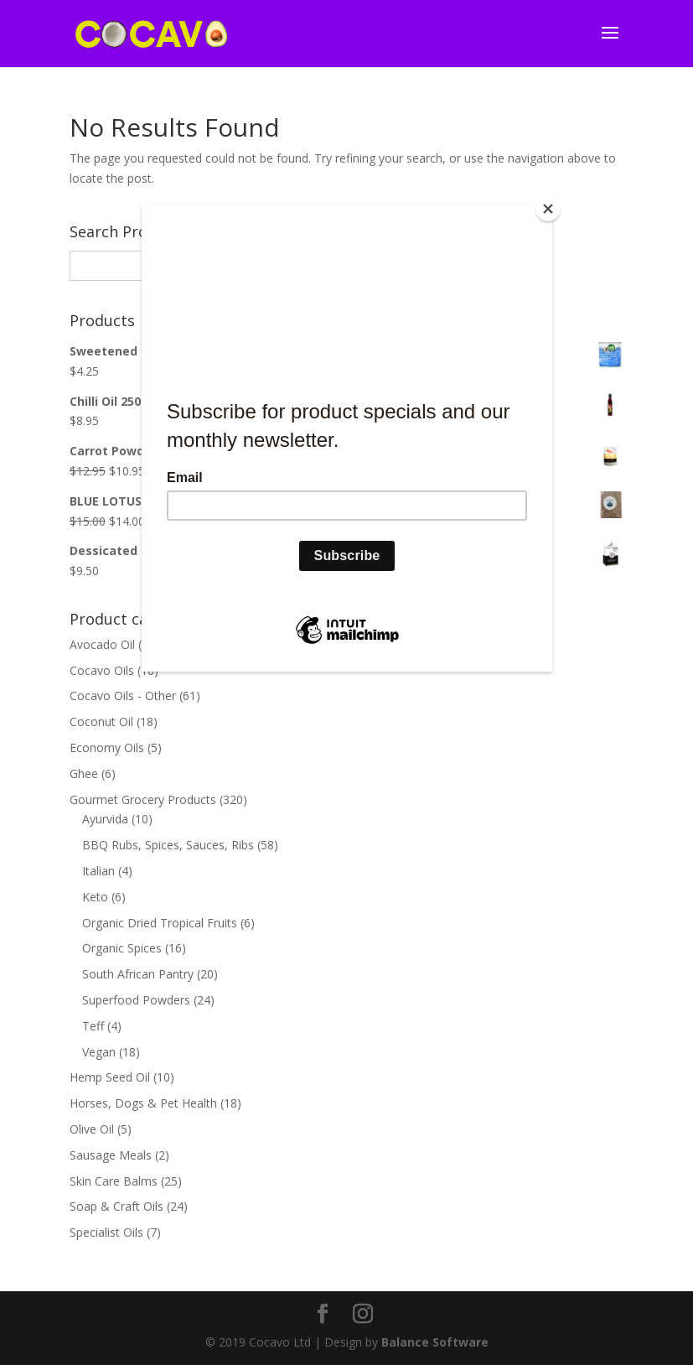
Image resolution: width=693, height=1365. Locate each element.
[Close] (548, 208)
